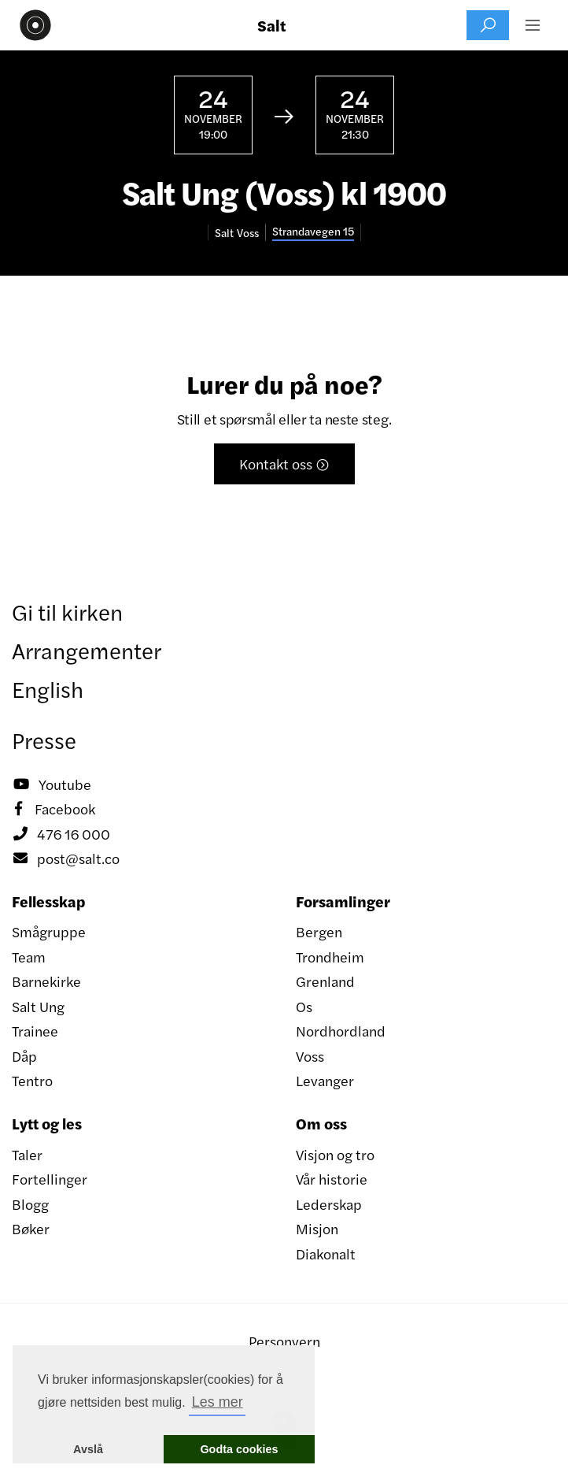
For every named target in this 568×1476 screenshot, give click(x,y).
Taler (27, 1154)
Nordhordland (340, 1030)
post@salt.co (66, 858)
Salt (271, 25)
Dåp (24, 1056)
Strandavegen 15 (313, 231)
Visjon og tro (335, 1154)
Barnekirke (46, 981)
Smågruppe (49, 931)
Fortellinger (49, 1179)
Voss (310, 1056)
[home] (31, 25)
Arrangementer (86, 650)
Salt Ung (38, 1006)
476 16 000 (61, 834)
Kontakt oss (284, 463)
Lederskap (329, 1204)
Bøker (31, 1228)
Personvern (284, 1341)
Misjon (317, 1228)
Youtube (51, 784)
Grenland (325, 981)
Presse (44, 739)
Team (29, 956)
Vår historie (331, 1179)
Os (304, 1006)
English (47, 688)
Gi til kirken (67, 611)
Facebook (53, 808)
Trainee (35, 1030)
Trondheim (330, 956)
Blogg (30, 1204)
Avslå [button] (88, 1449)
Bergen (319, 931)
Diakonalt (326, 1253)
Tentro (32, 1080)
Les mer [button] (217, 1402)
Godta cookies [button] (239, 1449)
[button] (532, 25)
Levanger (325, 1080)
